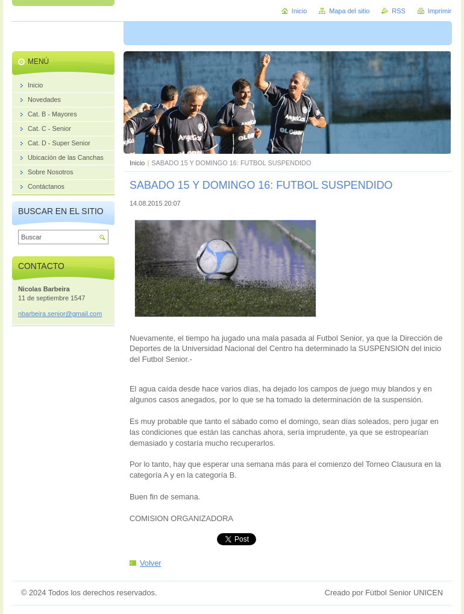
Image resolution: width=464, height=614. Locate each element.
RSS (398, 10)
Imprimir (439, 10)
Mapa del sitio (349, 10)
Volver (150, 563)
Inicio (137, 162)
